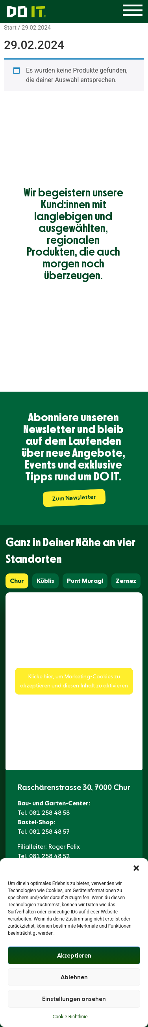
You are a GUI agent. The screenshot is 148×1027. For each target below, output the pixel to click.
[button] (136, 868)
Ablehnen (74, 977)
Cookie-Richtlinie (69, 1017)
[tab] (17, 580)
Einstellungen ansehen (74, 999)
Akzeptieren (74, 955)
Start (10, 27)
